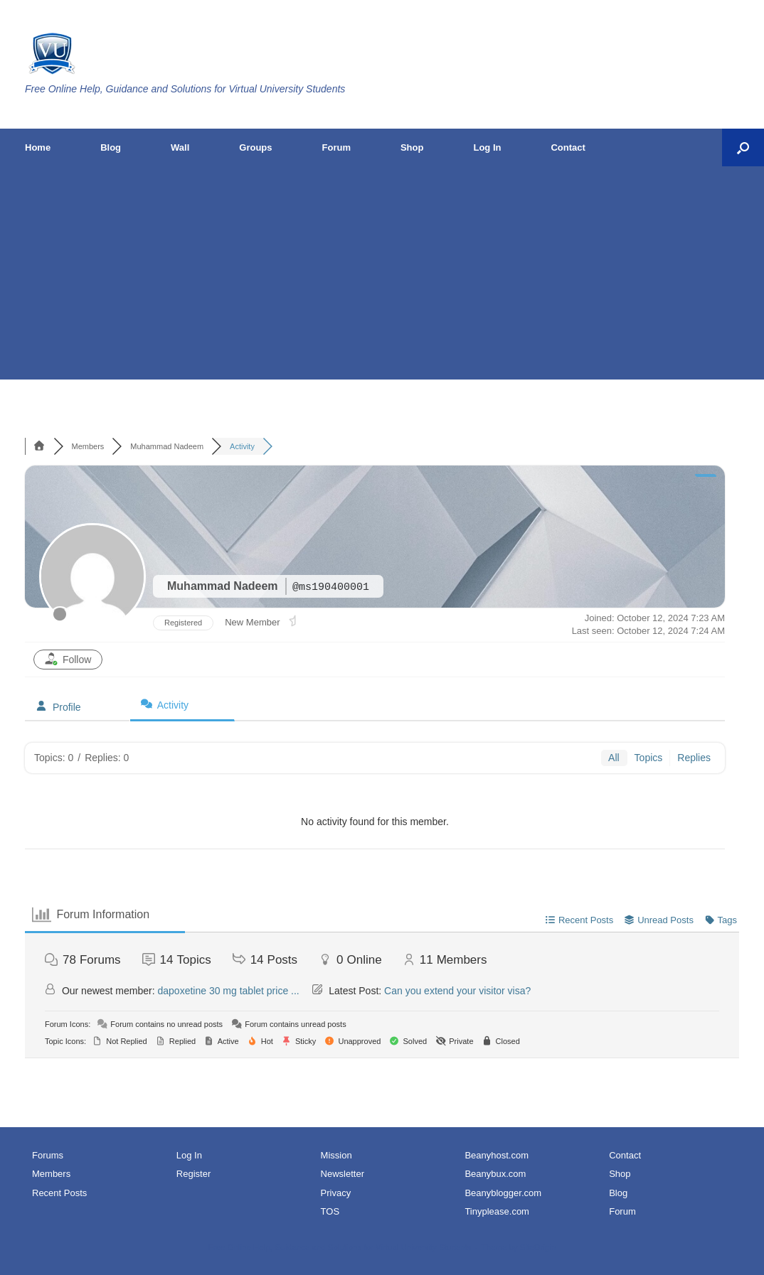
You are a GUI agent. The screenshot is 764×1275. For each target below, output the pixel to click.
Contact (568, 147)
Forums (47, 1155)
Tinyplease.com (497, 1211)
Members (51, 1173)
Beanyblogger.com (503, 1193)
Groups (255, 147)
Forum (336, 147)
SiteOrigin (538, 1247)
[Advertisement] (382, 272)
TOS (330, 1211)
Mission (336, 1155)
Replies (694, 757)
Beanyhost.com (497, 1155)
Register (193, 1173)
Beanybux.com (495, 1173)
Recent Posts (59, 1193)
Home (38, 147)
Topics (649, 757)
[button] (743, 147)
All (614, 757)
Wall (180, 147)
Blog (110, 147)
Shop (412, 147)
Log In (487, 147)
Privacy (336, 1193)
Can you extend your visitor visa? (457, 990)
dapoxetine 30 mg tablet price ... (228, 990)
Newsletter (342, 1173)
